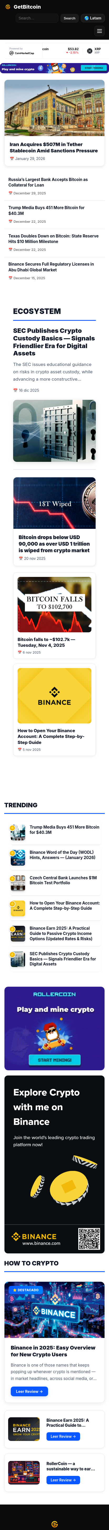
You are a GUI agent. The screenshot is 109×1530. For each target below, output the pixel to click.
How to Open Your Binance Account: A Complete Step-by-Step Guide (51, 736)
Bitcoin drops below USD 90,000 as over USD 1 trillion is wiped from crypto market (54, 544)
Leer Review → (29, 1391)
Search (69, 18)
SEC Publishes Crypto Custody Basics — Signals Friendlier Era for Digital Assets (54, 342)
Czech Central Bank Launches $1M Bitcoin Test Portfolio (63, 880)
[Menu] (99, 31)
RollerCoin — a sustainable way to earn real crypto (69, 1469)
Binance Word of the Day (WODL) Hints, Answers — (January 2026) (62, 855)
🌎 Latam (92, 18)
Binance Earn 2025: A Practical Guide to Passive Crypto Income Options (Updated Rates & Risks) (61, 933)
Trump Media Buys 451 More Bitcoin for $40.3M (64, 830)
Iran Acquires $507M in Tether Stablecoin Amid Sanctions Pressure (54, 147)
